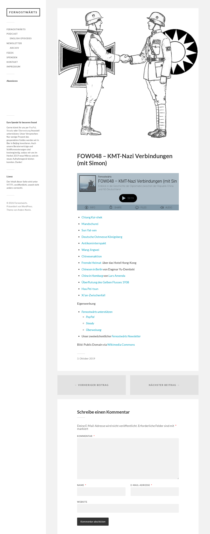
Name (81, 485)
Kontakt (12, 62)
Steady (10, 130)
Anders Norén (24, 210)
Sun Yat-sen (89, 230)
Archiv (14, 48)
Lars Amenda (117, 275)
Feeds (10, 53)
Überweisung (24, 130)
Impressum (13, 66)
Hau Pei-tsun (90, 289)
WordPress (27, 206)
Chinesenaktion (92, 256)
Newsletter (14, 43)
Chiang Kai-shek (92, 217)
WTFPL (10, 184)
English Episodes (21, 38)
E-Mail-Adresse (141, 485)
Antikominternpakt (94, 243)
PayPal (32, 127)
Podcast (12, 33)
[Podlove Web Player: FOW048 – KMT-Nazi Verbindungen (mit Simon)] (128, 193)
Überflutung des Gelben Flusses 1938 (105, 282)
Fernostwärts (23, 12)
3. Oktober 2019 (86, 358)
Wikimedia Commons (121, 344)
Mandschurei (90, 224)
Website (82, 502)
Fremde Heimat (91, 262)
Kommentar (86, 436)
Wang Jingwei (90, 249)
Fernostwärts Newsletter (126, 336)
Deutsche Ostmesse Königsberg (102, 237)
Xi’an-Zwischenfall (93, 295)
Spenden (12, 57)
